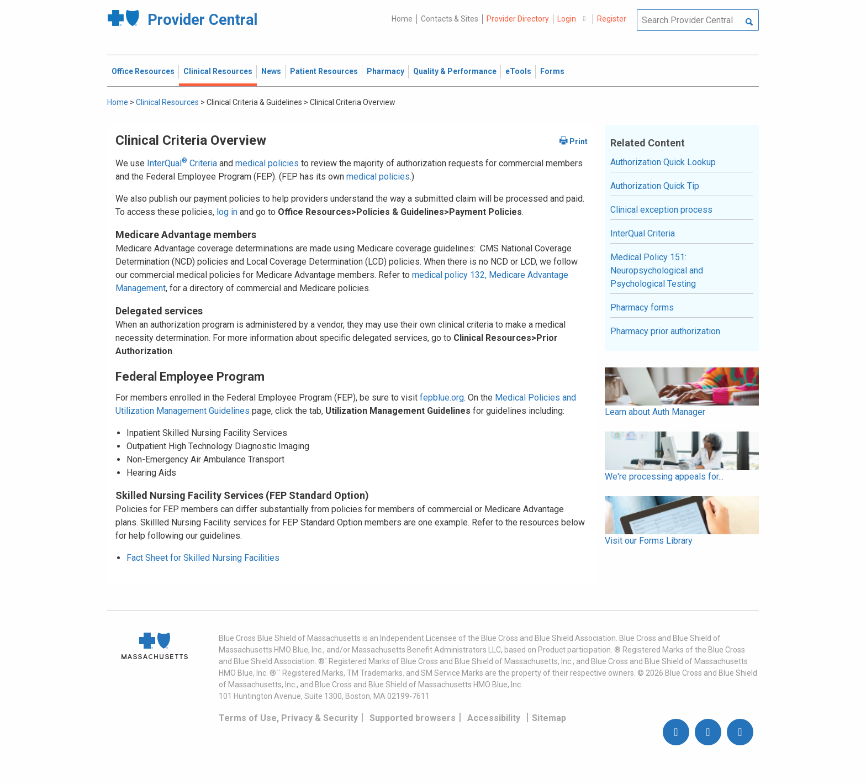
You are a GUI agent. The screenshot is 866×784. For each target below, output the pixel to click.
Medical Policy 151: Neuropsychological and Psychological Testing (656, 270)
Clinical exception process (661, 209)
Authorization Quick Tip (654, 186)
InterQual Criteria (182, 163)
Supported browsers (412, 718)
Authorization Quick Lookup (663, 162)
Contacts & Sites (449, 18)
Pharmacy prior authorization (665, 331)
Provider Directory (518, 18)
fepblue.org (442, 397)
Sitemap (549, 718)
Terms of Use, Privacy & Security (288, 718)
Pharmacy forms (642, 307)
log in (226, 212)
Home (402, 18)
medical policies (267, 163)
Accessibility (493, 718)
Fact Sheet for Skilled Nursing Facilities (202, 558)
